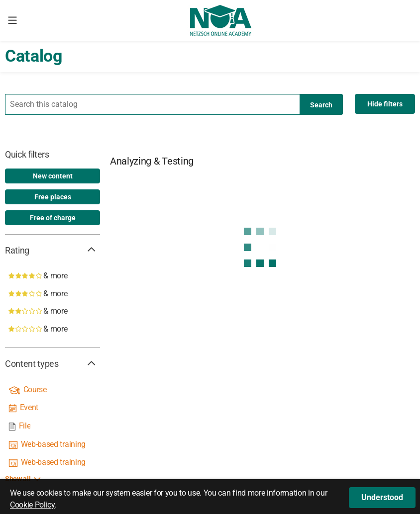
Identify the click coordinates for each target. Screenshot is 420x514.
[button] (382, 497)
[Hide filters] (385, 104)
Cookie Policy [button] (32, 505)
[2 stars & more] (52, 311)
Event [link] (29, 407)
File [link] (25, 425)
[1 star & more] (52, 329)
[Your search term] (174, 104)
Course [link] (35, 389)
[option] (52, 176)
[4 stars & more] (52, 275)
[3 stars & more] (52, 293)
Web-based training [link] (53, 444)
